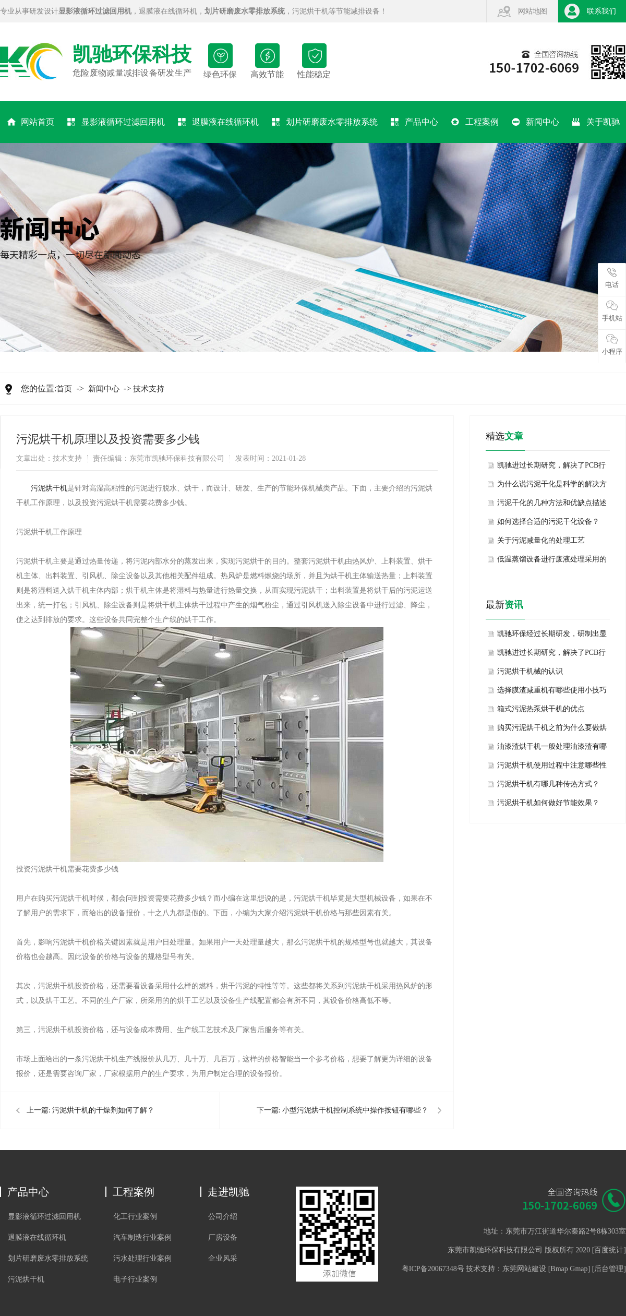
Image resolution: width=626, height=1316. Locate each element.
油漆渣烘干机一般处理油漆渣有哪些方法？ (552, 749)
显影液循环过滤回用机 (116, 122)
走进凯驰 (228, 1192)
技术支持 (148, 389)
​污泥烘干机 (49, 488)
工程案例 (475, 122)
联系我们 (601, 11)
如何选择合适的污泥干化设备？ (548, 521)
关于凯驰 (596, 122)
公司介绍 (222, 1217)
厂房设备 (222, 1237)
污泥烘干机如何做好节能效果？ (548, 803)
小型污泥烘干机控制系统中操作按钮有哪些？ (355, 1110)
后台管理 (608, 1269)
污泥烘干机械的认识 (530, 671)
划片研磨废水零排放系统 (325, 122)
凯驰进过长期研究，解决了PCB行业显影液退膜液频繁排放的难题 (551, 468)
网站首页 (30, 122)
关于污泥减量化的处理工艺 (541, 540)
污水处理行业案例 (142, 1258)
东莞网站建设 (524, 1269)
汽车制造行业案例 (142, 1237)
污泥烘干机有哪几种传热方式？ (548, 784)
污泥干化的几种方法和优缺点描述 (552, 503)
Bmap (559, 1269)
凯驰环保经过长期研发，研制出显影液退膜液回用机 (552, 636)
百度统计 (608, 1250)
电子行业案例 (135, 1279)
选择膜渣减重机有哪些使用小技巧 (552, 690)
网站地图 (532, 11)
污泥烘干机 (310, 11)
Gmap (578, 1269)
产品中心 (414, 122)
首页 (64, 389)
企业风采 (222, 1258)
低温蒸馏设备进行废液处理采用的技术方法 (552, 562)
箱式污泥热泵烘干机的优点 (541, 709)
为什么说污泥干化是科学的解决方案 (552, 487)
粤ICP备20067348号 (433, 1269)
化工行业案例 (135, 1217)
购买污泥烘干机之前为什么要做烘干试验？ (552, 730)
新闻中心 (535, 122)
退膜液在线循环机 (168, 11)
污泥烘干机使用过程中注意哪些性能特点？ (552, 768)
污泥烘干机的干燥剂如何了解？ (103, 1110)
